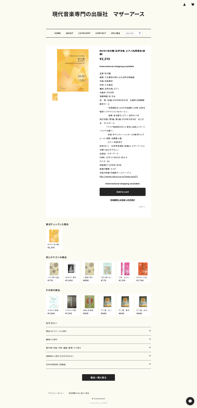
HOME (57, 33)
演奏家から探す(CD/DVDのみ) (59, 356)
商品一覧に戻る (98, 377)
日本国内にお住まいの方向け (122, 200)
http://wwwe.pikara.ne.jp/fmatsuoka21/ (119, 176)
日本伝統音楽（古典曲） (56, 364)
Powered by (98, 403)
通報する (142, 207)
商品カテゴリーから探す (56, 331)
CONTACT (100, 33)
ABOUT (69, 33)
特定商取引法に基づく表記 (79, 393)
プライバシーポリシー (56, 393)
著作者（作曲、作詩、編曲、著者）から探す (63, 348)
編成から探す (52, 339)
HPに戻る (115, 33)
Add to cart (122, 191)
